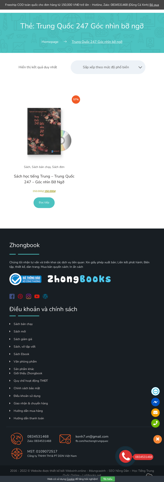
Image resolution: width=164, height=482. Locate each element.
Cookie (71, 479)
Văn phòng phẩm (23, 362)
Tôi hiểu (107, 479)
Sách (27, 167)
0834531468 (38, 436)
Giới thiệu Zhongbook (25, 373)
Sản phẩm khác (21, 369)
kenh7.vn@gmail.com (92, 436)
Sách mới (17, 331)
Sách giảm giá (20, 339)
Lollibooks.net (91, 475)
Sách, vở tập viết (22, 347)
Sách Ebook (19, 354)
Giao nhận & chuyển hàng (28, 403)
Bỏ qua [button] (154, 5)
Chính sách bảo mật (24, 388)
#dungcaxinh (97, 471)
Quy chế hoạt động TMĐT (28, 381)
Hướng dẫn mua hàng (26, 411)
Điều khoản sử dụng (24, 396)
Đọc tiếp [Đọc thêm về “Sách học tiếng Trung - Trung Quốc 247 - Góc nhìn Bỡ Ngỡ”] (44, 202)
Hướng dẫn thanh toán (26, 418)
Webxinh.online (75, 471)
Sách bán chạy (41, 167)
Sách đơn (58, 167)
